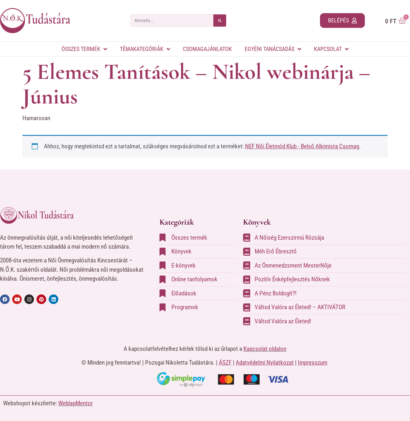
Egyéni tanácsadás (273, 49)
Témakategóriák (145, 49)
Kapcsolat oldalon (264, 348)
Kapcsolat (331, 49)
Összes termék (84, 49)
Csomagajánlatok (207, 48)
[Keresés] (219, 20)
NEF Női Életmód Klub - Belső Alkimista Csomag (302, 146)
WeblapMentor (75, 403)
